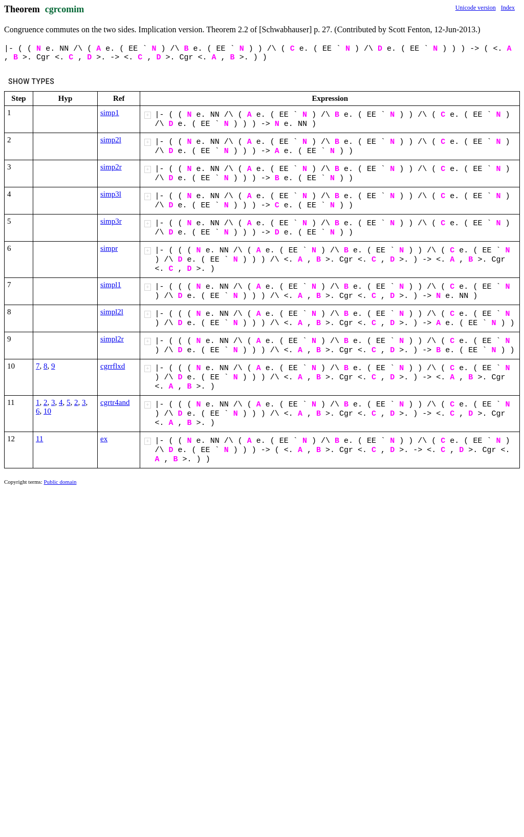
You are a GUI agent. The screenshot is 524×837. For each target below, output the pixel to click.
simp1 (109, 113)
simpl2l (111, 312)
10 (47, 411)
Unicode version (475, 7)
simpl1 (110, 285)
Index (508, 7)
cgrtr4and (114, 402)
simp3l (110, 194)
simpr (109, 248)
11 (39, 439)
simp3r (111, 221)
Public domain (60, 482)
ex (103, 439)
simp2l (110, 140)
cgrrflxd (112, 366)
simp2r (111, 167)
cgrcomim (64, 9)
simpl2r (112, 339)
